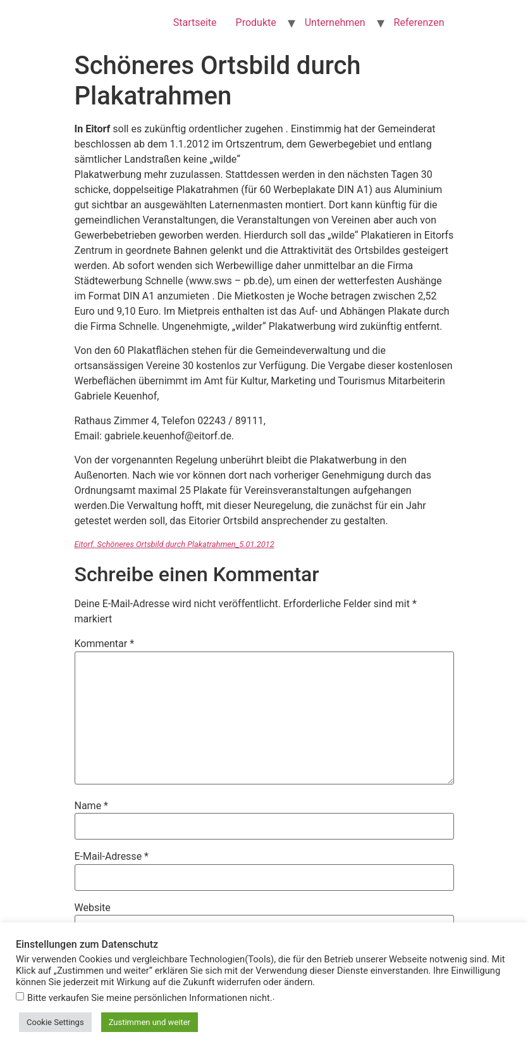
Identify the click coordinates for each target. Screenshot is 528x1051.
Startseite (195, 22)
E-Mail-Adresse (112, 857)
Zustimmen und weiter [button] (149, 1022)
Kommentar (105, 644)
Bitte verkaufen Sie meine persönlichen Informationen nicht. (150, 998)
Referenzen (419, 22)
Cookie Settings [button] (55, 1022)
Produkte (256, 22)
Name (92, 806)
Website (93, 908)
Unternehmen (335, 22)
